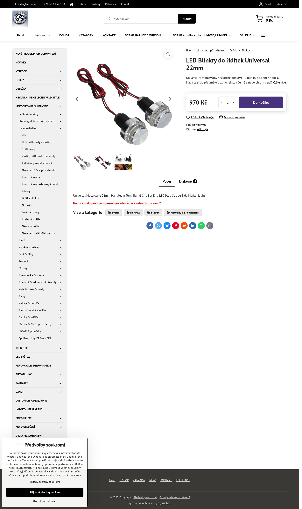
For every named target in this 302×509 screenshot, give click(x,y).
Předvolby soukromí (145, 497)
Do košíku (261, 102)
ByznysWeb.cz (163, 503)
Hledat (187, 19)
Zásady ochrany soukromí (175, 497)
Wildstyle (202, 129)
